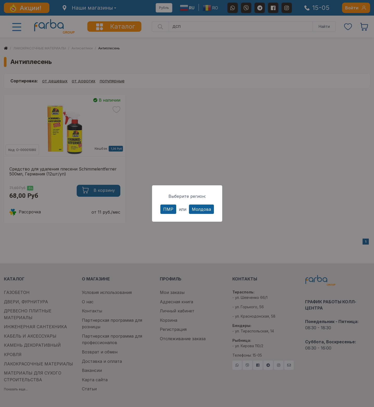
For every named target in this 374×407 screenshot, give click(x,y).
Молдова (201, 209)
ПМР (168, 209)
